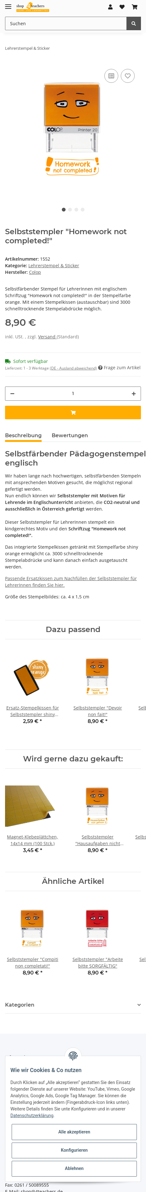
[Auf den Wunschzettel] (128, 76)
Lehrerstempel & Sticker (53, 265)
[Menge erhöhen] (134, 393)
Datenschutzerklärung (31, 1115)
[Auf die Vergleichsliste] (111, 76)
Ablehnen (74, 1168)
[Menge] (73, 393)
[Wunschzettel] (122, 7)
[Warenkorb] (134, 7)
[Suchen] (66, 23)
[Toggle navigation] (8, 4)
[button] (110, 7)
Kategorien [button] (19, 1005)
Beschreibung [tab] (23, 435)
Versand (47, 337)
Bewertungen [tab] (70, 435)
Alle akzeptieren (74, 1131)
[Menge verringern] (12, 393)
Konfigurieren (74, 1150)
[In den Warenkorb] (73, 412)
